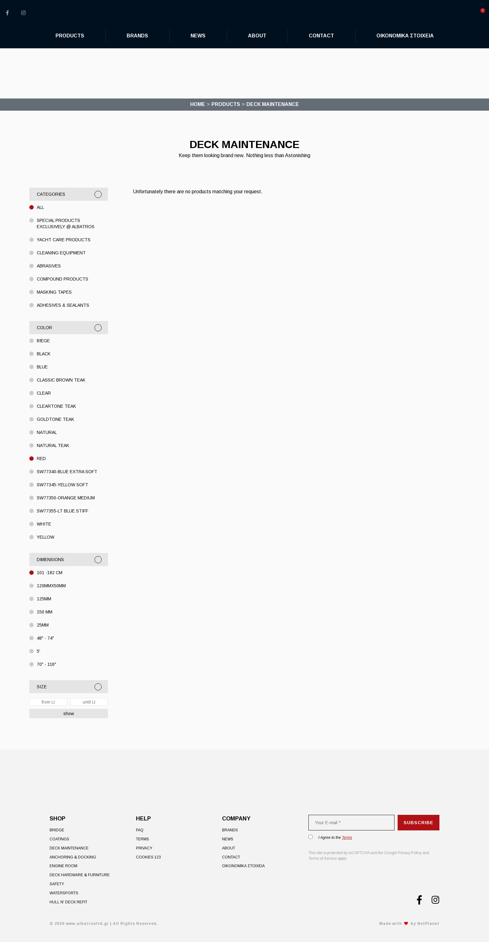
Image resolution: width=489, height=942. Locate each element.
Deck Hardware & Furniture (80, 875)
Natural (47, 432)
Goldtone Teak (55, 419)
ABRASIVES (49, 265)
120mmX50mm (51, 585)
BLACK (44, 353)
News (227, 839)
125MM (44, 598)
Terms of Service (322, 858)
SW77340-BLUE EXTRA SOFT (67, 471)
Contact (231, 857)
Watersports (64, 893)
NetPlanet (428, 923)
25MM (43, 624)
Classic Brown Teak (61, 379)
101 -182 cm (49, 572)
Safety (57, 884)
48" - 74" (45, 638)
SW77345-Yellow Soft (62, 484)
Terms (142, 839)
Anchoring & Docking (73, 857)
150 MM (44, 611)
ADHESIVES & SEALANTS (63, 305)
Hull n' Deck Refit (68, 902)
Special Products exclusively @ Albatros (65, 223)
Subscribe (418, 822)
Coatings (59, 839)
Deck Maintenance (69, 848)
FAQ (139, 830)
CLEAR (44, 393)
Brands (230, 830)
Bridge (57, 830)
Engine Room (63, 866)
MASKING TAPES (54, 292)
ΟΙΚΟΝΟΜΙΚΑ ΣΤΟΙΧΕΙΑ (243, 866)
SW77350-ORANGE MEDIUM (66, 497)
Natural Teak (53, 445)
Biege (43, 340)
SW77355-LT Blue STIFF (62, 510)
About (228, 848)
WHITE (44, 523)
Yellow (45, 537)
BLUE (42, 366)
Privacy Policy (410, 853)
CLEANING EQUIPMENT (61, 252)
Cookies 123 (148, 857)
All (40, 207)
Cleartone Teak (56, 406)
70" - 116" (46, 664)
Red (41, 458)
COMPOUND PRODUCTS (62, 278)
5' (38, 651)
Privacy (144, 848)
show (68, 713)
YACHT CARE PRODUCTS (63, 239)
